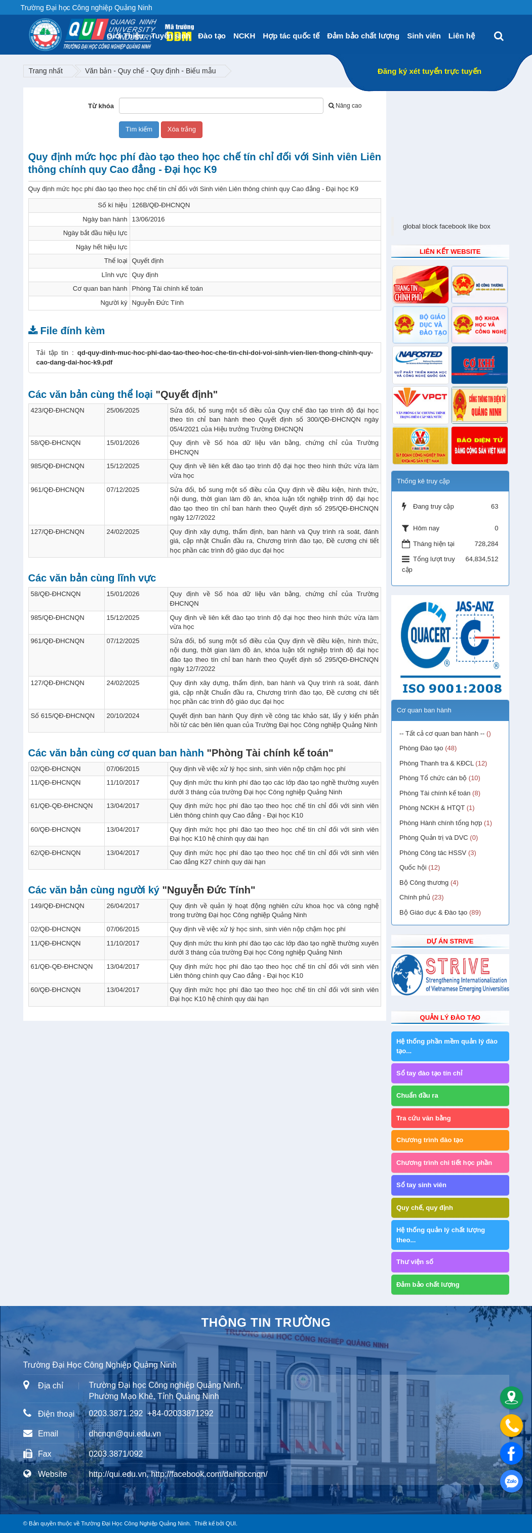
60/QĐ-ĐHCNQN (56, 829)
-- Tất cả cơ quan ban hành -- (441, 733)
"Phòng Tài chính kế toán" (270, 752)
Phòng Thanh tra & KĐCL (436, 763)
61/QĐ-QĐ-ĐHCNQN (62, 805)
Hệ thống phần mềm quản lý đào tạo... (447, 1046)
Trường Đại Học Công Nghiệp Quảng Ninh (135, 1523)
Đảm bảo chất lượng (363, 35)
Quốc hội (413, 867)
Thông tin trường (266, 1322)
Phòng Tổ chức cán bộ (433, 778)
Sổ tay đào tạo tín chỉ (429, 1073)
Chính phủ (414, 897)
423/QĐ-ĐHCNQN (58, 410)
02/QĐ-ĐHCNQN (56, 769)
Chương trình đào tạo (429, 1140)
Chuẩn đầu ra (417, 1095)
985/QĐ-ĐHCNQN (58, 466)
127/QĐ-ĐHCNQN (58, 531)
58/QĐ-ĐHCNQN (56, 442)
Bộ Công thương (423, 882)
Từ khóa (101, 106)
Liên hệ (461, 35)
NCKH (244, 35)
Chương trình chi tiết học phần (444, 1162)
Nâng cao (345, 105)
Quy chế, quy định (424, 1207)
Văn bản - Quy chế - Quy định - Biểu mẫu (150, 71)
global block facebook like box (446, 226)
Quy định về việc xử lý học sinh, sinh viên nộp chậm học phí (258, 769)
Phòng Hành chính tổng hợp (440, 823)
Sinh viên (424, 35)
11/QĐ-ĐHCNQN (56, 782)
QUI (231, 1523)
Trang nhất (46, 71)
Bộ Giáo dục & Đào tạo (433, 912)
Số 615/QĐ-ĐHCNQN (63, 715)
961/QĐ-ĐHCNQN (58, 489)
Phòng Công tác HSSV (432, 852)
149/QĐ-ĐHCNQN (58, 906)
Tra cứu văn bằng (423, 1118)
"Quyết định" (186, 394)
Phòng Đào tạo (421, 748)
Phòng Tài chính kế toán (434, 793)
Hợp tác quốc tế (291, 35)
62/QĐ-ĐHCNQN (56, 852)
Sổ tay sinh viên (421, 1185)
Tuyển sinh (171, 35)
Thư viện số (414, 1262)
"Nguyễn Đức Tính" (208, 889)
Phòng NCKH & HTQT (432, 807)
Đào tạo (212, 35)
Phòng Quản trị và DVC (433, 837)
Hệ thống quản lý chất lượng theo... (440, 1235)
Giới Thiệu (125, 35)
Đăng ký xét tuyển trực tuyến (429, 71)
